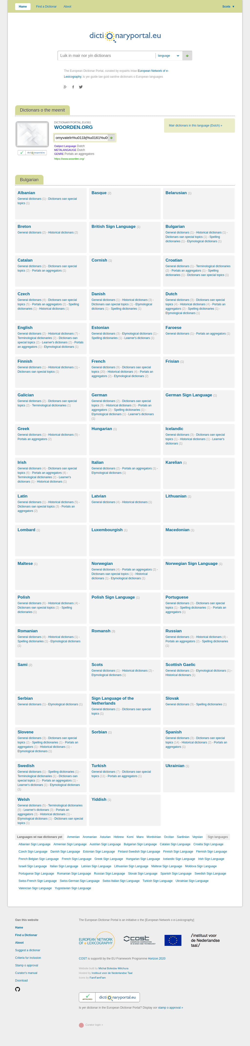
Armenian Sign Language (69, 844)
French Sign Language (76, 859)
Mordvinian (154, 837)
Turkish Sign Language (158, 881)
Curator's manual (26, 973)
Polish (24, 597)
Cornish (102, 260)
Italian (98, 462)
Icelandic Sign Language (179, 859)
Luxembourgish (109, 530)
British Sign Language (116, 226)
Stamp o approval (26, 965)
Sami (25, 664)
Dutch (171, 294)
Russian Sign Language (109, 873)
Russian (174, 631)
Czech (24, 294)
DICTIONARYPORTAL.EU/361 (72, 122)
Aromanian (90, 837)
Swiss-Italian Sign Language (121, 881)
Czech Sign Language (33, 851)
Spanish (174, 732)
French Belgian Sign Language (39, 859)
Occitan (169, 837)
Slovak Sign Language (142, 873)
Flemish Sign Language (211, 851)
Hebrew (119, 837)
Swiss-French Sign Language (38, 881)
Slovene (25, 732)
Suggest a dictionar (27, 950)
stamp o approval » (170, 1007)
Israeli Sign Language (33, 866)
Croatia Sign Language (208, 844)
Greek (23, 428)
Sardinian (183, 837)
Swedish (26, 765)
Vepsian (197, 837)
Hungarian (104, 428)
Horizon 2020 (156, 958)
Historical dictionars (63, 232)
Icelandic (174, 428)
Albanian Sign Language (35, 844)
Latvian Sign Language (96, 866)
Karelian (176, 462)
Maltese (28, 563)
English (25, 327)
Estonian (100, 327)
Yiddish (101, 799)
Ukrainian (177, 765)
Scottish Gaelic (181, 664)
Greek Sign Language (108, 859)
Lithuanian (178, 496)
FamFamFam (98, 977)
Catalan (25, 260)
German (99, 395)
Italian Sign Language (64, 866)
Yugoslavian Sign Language (73, 888)
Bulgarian (175, 226)
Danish (98, 294)
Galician (26, 395)
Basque (101, 192)
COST (83, 958)
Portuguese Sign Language (36, 873)
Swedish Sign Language (210, 873)
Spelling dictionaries (126, 308)
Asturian (105, 837)
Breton (24, 226)
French (98, 361)
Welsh (24, 799)
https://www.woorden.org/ (69, 158)
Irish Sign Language (211, 859)
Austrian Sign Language (105, 844)
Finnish (25, 361)
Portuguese (177, 597)
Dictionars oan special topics (186, 237)
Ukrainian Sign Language (192, 881)
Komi (130, 837)
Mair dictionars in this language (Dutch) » (195, 125)
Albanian (26, 192)
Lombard (29, 530)
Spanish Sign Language (175, 873)
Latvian (99, 496)
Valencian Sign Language (35, 888)
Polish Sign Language (116, 597)
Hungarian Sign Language (143, 859)
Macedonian (180, 530)
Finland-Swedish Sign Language (139, 851)
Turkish (99, 765)
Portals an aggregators (49, 270)
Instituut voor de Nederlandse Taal (112, 973)
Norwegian (102, 563)
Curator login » (94, 1024)
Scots (228, 6)
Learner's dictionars (57, 342)
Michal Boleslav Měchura (113, 968)
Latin (23, 496)
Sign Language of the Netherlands (113, 701)
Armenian (73, 837)
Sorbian (102, 732)
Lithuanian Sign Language (131, 866)
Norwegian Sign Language (194, 563)
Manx (140, 837)
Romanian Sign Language (74, 873)
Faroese (173, 327)
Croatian (174, 260)
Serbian (25, 698)
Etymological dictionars (204, 241)
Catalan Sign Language (175, 844)
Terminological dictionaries (37, 338)
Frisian (175, 361)
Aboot (67, 6)
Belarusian (178, 192)
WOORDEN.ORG (73, 127)
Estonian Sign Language (99, 851)
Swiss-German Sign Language (80, 881)
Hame (23, 6)
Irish (22, 462)
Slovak (172, 698)
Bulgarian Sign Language (140, 844)
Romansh (103, 631)
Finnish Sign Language (178, 851)
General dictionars (32, 199)
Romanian (28, 631)
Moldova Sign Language (201, 866)
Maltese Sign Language (166, 866)
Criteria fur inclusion (28, 958)
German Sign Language (191, 395)
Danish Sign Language (65, 851)
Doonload (21, 980)
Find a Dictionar (46, 6)
